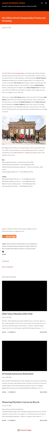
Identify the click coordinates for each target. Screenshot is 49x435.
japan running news (13, 3)
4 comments (11, 332)
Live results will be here (17, 152)
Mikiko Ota (23, 248)
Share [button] (4, 254)
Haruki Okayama (7, 246)
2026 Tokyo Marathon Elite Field (17, 314)
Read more (43, 332)
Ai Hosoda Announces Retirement (17, 373)
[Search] (42, 3)
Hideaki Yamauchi (19, 246)
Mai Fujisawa (6, 248)
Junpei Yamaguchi (31, 246)
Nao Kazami (31, 248)
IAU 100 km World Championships (14, 73)
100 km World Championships (16, 244)
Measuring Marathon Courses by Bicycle (20, 402)
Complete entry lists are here (33, 152)
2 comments (11, 392)
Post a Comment (7, 267)
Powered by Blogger (24, 430)
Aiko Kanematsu (31, 244)
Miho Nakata (15, 248)
